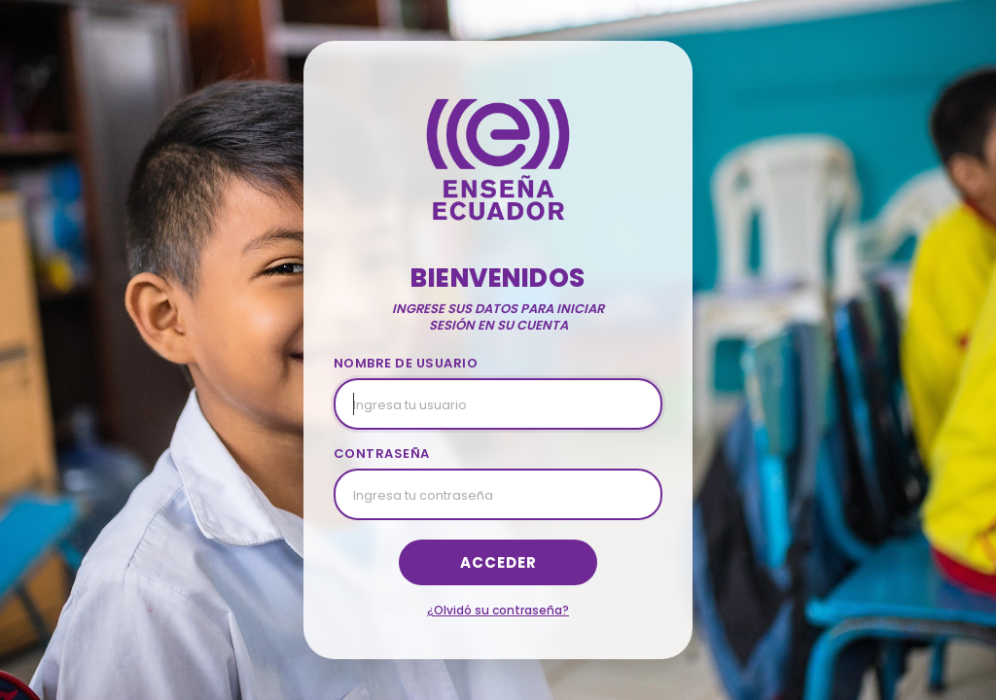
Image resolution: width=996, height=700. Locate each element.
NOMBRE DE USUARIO (406, 363)
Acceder (498, 562)
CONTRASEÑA (382, 453)
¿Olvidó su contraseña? (498, 610)
